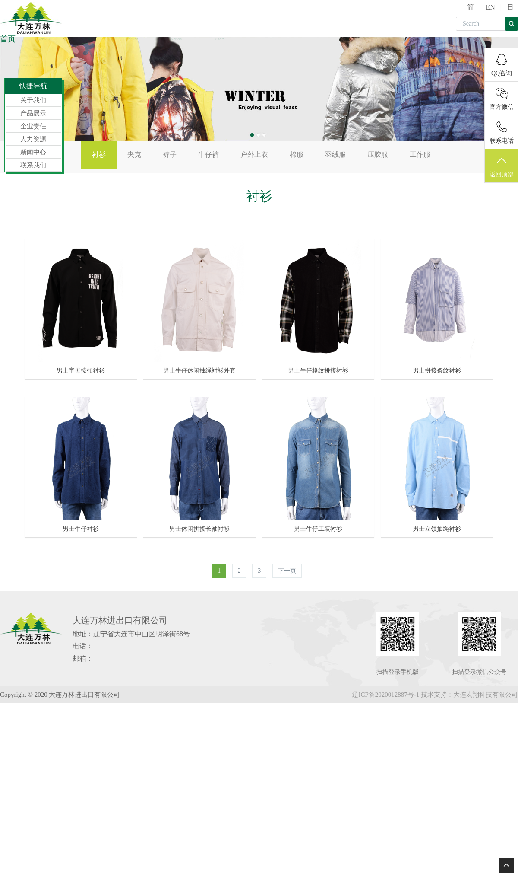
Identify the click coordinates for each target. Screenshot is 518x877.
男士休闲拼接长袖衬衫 (199, 528)
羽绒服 (335, 154)
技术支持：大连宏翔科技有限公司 (469, 693)
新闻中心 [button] (220, 38)
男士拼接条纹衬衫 (437, 370)
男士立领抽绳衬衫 (437, 528)
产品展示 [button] (88, 38)
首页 (8, 39)
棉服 (296, 154)
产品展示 (33, 113)
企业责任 (132, 38)
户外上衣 (254, 154)
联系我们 (29, 64)
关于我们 (33, 100)
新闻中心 (33, 152)
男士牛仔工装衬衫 (318, 528)
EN (490, 7)
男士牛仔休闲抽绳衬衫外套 (199, 370)
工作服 (420, 154)
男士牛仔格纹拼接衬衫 (318, 370)
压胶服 (377, 154)
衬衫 (99, 154)
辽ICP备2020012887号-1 (385, 693)
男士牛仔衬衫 (81, 528)
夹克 (134, 154)
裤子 (170, 154)
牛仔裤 (208, 154)
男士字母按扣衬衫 (81, 370)
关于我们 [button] (44, 38)
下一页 (287, 570)
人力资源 (176, 38)
